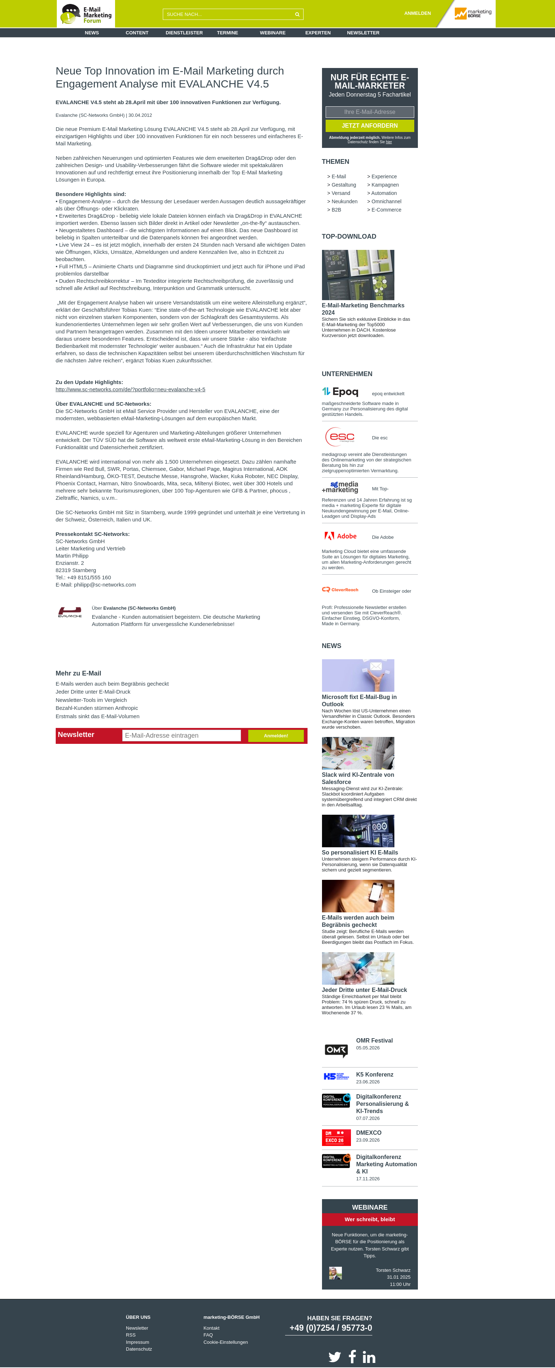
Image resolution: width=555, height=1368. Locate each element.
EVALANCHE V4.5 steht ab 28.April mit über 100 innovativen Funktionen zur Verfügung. (168, 102)
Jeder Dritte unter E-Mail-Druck (93, 692)
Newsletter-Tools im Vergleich (91, 700)
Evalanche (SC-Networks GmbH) (91, 115)
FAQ (208, 1335)
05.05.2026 (368, 1047)
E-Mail (339, 176)
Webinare (273, 32)
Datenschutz (139, 1349)
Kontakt (211, 1328)
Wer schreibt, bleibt (370, 1219)
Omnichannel (387, 201)
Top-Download (349, 236)
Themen (335, 161)
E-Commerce (386, 210)
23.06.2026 (368, 1081)
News (92, 32)
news (332, 645)
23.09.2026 (368, 1140)
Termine (227, 32)
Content (137, 32)
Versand (341, 193)
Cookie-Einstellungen (225, 1342)
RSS (131, 1335)
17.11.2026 (368, 1178)
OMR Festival (374, 1040)
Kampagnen (385, 185)
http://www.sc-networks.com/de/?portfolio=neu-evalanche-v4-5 (131, 389)
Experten (318, 32)
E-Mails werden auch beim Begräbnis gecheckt (112, 684)
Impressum (137, 1342)
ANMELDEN (417, 13)
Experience (384, 176)
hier (389, 142)
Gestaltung (344, 185)
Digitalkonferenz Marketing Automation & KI (386, 1164)
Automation (384, 193)
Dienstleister (184, 32)
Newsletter (363, 32)
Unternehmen (347, 374)
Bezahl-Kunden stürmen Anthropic (97, 708)
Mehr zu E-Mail (78, 673)
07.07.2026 (368, 1118)
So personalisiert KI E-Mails (360, 852)
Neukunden (345, 201)
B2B (336, 210)
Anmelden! (276, 735)
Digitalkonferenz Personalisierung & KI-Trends (382, 1104)
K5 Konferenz (374, 1074)
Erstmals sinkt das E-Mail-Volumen (98, 716)
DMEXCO (368, 1133)
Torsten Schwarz (393, 1270)
